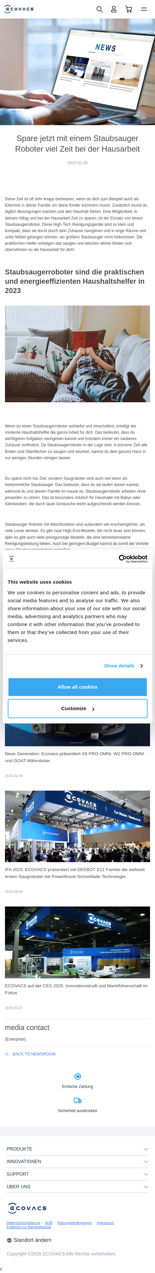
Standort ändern (29, 1240)
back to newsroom (30, 1054)
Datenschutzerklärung (23, 1223)
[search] (99, 9)
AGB (49, 1223)
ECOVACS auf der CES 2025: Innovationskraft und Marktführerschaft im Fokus (76, 989)
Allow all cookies (77, 687)
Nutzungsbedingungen (74, 1223)
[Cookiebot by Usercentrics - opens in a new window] (118, 559)
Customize (77, 708)
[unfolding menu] (146, 1149)
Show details (119, 665)
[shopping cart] (128, 9)
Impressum (105, 1223)
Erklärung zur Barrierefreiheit (29, 1227)
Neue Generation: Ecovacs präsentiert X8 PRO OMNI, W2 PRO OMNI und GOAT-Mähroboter (74, 757)
